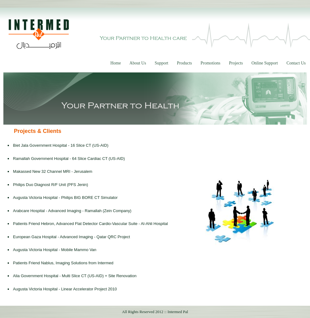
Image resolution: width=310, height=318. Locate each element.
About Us (137, 63)
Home (115, 63)
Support (161, 63)
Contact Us (296, 63)
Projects (236, 63)
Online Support (264, 63)
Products (184, 63)
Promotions (211, 63)
